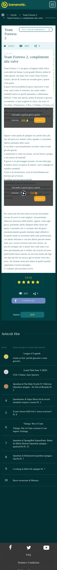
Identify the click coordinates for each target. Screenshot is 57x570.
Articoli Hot (54, 111)
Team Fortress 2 (30, 15)
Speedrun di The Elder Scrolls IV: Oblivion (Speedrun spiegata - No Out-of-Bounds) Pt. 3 (32, 387)
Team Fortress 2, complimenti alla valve (25, 18)
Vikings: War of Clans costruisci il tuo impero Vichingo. (30, 429)
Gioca (40, 120)
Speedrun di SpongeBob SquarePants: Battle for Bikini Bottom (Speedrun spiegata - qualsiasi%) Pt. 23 (32, 443)
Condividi (25, 300)
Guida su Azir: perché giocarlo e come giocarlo (30, 359)
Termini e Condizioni (28, 562)
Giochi (14, 15)
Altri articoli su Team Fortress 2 (54, 71)
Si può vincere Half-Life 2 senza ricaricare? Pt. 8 (32, 413)
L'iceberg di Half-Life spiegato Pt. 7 (29, 469)
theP (32, 314)
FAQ (28, 555)
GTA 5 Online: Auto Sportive (26, 375)
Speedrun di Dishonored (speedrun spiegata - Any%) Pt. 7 (33, 457)
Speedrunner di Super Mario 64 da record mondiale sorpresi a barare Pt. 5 (31, 401)
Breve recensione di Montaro (26, 480)
